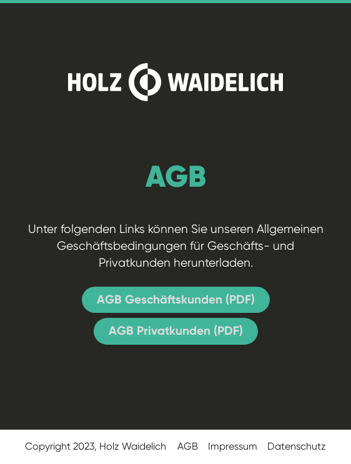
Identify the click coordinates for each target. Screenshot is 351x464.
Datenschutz (296, 446)
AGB (187, 446)
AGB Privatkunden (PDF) (176, 330)
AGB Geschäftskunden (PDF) (176, 299)
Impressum (232, 446)
